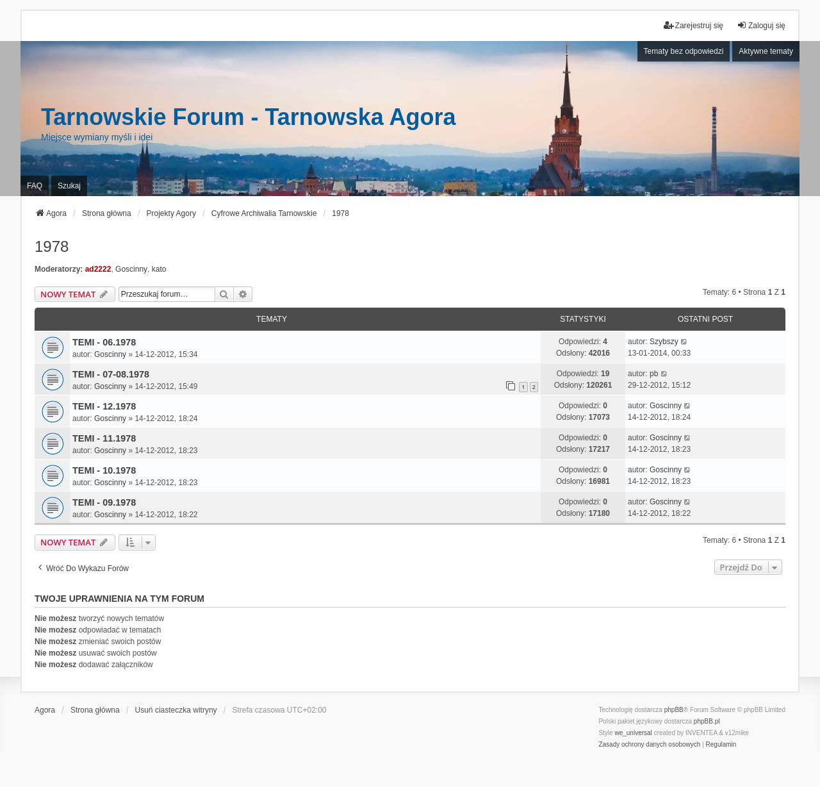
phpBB (674, 709)
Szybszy (664, 341)
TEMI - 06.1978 (104, 342)
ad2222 (98, 269)
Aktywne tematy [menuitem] (766, 51)
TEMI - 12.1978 (104, 406)
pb (654, 373)
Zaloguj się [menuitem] (761, 25)
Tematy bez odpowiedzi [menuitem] (684, 51)
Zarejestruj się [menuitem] (693, 25)
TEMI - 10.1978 (104, 470)
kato (159, 269)
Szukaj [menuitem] (69, 185)
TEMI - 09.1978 (104, 502)
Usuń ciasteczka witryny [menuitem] (176, 710)
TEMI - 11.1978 (104, 438)
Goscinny (131, 269)
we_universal (633, 732)
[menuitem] (649, 744)
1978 (52, 246)
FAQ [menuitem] (34, 185)
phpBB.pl (707, 721)
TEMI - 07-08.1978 (110, 374)
